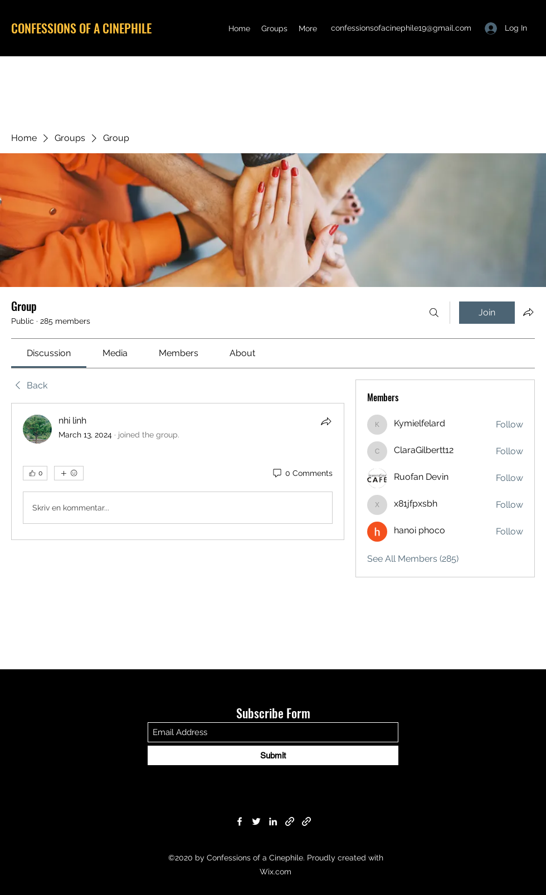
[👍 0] (35, 473)
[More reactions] (69, 473)
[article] (177, 471)
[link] (49, 353)
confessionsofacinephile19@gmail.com (401, 27)
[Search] (434, 312)
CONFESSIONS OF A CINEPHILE (81, 28)
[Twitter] (256, 821)
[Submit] (273, 755)
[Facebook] (239, 821)
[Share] (326, 421)
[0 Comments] (302, 473)
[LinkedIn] (273, 821)
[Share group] (528, 312)
